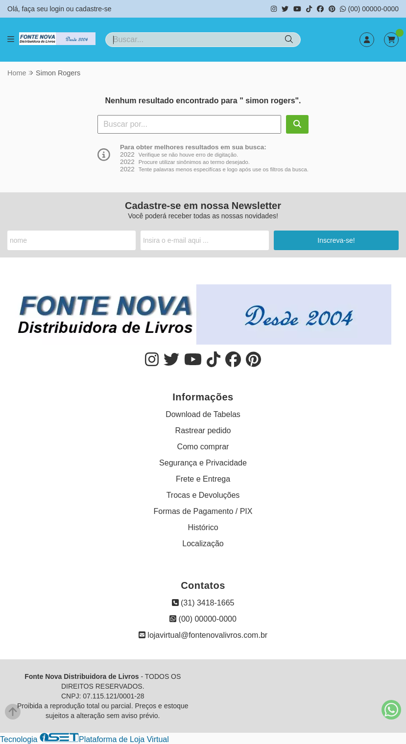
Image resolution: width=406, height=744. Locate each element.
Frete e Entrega (203, 479)
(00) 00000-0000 (369, 9)
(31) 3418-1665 (203, 603)
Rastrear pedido (203, 430)
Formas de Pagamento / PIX (203, 511)
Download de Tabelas (203, 414)
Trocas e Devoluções (203, 495)
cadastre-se (93, 9)
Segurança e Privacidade (203, 463)
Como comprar (203, 446)
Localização (203, 543)
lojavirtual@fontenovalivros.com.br (203, 635)
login (57, 9)
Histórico (203, 527)
